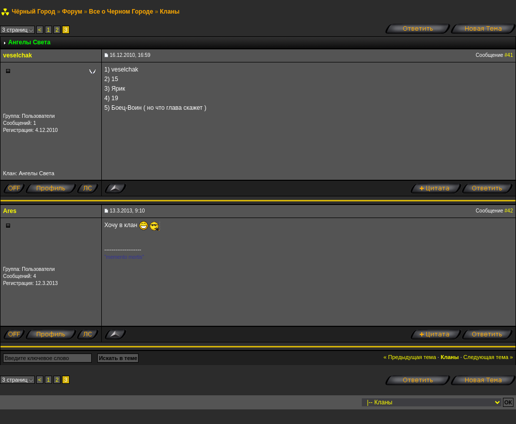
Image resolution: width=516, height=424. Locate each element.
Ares (10, 211)
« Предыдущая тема (409, 357)
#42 (508, 211)
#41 (508, 55)
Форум (72, 11)
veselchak (17, 55)
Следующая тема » (488, 357)
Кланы (169, 11)
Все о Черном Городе (121, 11)
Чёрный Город (33, 11)
